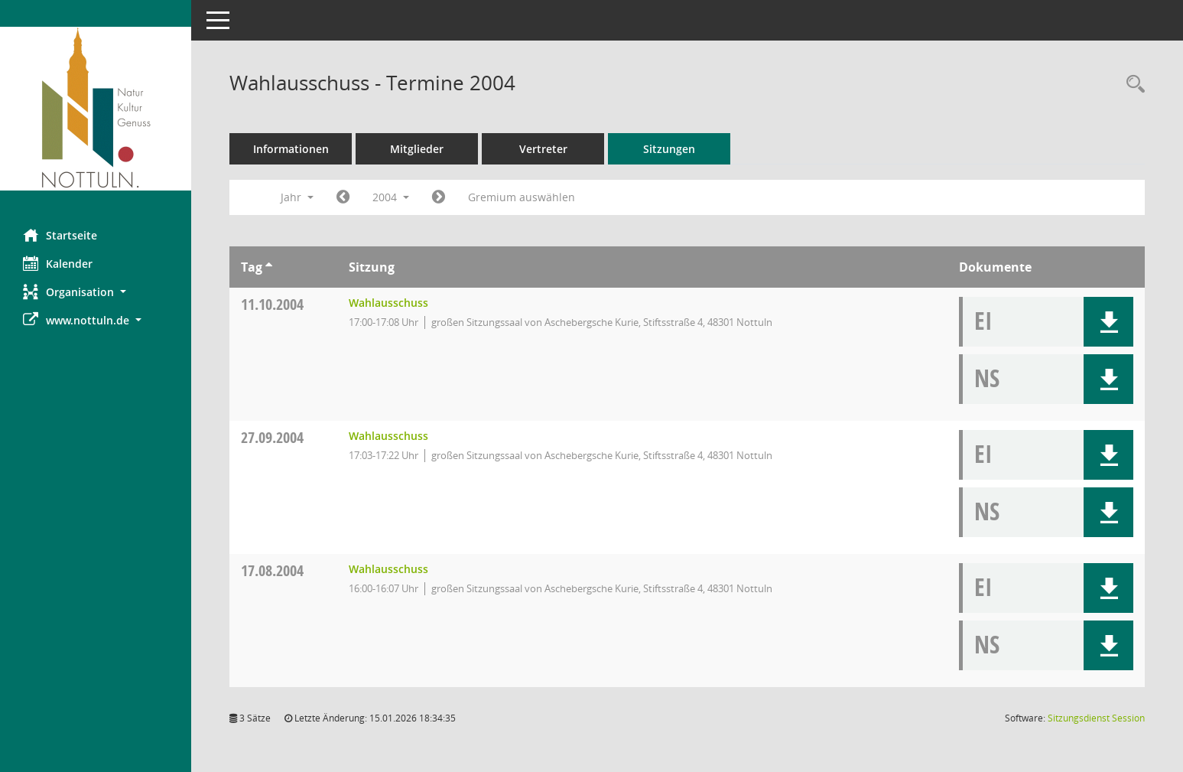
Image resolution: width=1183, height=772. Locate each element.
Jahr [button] (297, 197)
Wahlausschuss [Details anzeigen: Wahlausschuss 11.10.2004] (388, 302)
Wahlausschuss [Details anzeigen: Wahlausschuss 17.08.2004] (388, 569)
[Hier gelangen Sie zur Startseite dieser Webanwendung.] (95, 109)
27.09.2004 (272, 437)
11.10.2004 (272, 304)
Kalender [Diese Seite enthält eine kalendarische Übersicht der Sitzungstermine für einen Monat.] (58, 263)
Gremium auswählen (521, 197)
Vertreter (543, 149)
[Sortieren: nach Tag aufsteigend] (268, 267)
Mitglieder (417, 149)
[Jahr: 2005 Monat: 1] (439, 197)
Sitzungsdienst (1096, 718)
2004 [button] (390, 197)
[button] (95, 292)
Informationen (291, 149)
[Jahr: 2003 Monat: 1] (343, 197)
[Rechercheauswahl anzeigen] (1132, 84)
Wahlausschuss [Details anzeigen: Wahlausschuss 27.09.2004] (388, 435)
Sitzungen (669, 149)
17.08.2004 (272, 570)
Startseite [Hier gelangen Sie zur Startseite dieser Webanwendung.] (60, 235)
